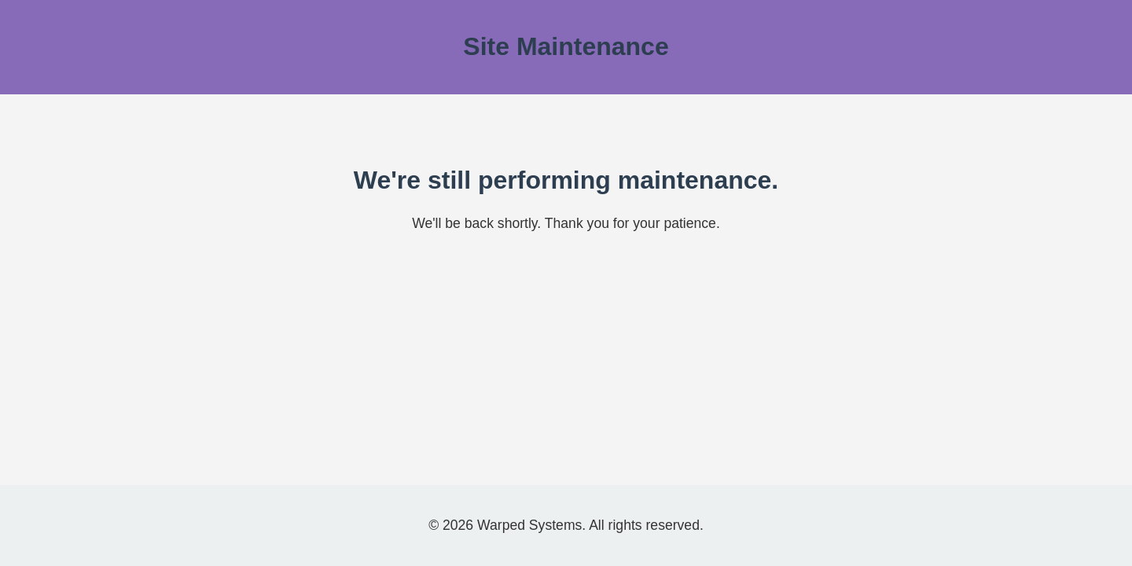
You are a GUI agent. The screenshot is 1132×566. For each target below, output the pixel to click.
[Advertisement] (566, 368)
